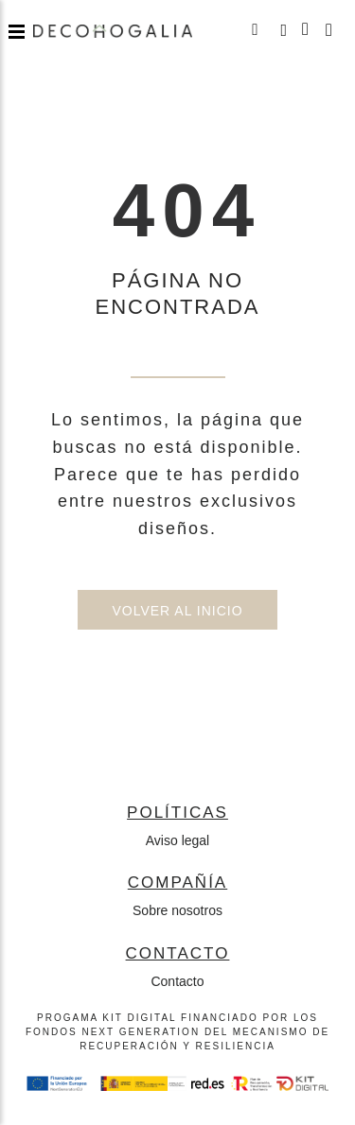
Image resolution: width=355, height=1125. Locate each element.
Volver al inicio (177, 610)
